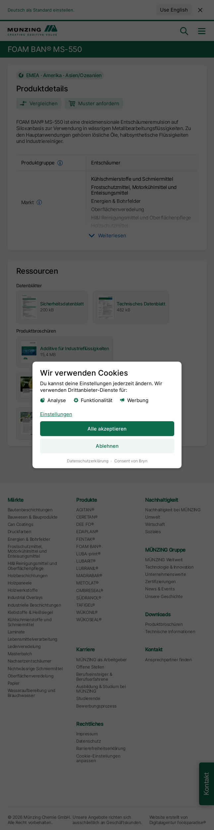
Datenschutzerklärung (87, 460)
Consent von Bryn (130, 460)
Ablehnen (107, 446)
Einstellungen (56, 414)
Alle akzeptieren (107, 428)
